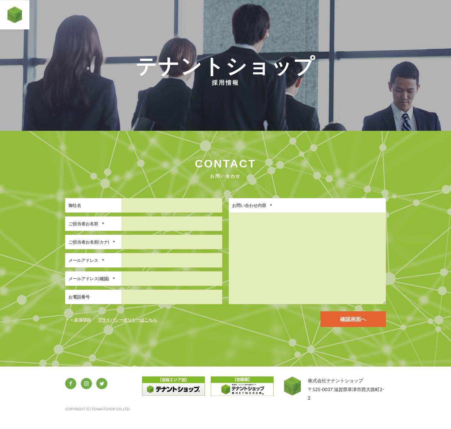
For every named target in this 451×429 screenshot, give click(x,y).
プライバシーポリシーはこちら (127, 319)
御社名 (74, 205)
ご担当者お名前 (86, 223)
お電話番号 (79, 297)
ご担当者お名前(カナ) (92, 242)
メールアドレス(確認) (92, 278)
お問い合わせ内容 (252, 205)
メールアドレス (86, 260)
